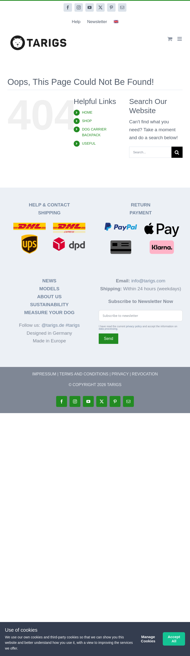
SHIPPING (49, 212)
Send (108, 338)
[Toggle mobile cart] (169, 38)
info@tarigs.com (148, 280)
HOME (87, 112)
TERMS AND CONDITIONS (83, 374)
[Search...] (150, 152)
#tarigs (73, 325)
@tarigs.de (53, 325)
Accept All (174, 639)
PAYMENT (141, 212)
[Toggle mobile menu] (180, 38)
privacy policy (134, 326)
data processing (108, 328)
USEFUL (88, 143)
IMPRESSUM (44, 374)
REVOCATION (145, 374)
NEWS (49, 280)
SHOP (87, 121)
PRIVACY (120, 374)
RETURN (140, 204)
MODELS (49, 288)
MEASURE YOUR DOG (49, 312)
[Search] (177, 152)
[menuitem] (116, 21)
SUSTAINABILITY (49, 304)
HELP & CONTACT (49, 204)
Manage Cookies (148, 639)
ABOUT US (49, 296)
